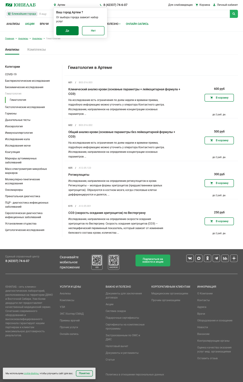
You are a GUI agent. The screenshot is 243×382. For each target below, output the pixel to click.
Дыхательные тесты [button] (17, 120)
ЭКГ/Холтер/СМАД (72, 313)
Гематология (18, 99)
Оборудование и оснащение (214, 320)
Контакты (203, 300)
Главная (9, 38)
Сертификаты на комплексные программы (125, 326)
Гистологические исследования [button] (25, 107)
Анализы (13, 23)
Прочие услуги (69, 327)
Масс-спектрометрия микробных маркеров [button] (26, 171)
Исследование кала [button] (17, 139)
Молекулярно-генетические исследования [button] (22, 181)
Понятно (84, 373)
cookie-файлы (31, 373)
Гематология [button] (13, 93)
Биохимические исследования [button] (24, 87)
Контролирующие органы (213, 340)
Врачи (44, 23)
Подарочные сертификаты (122, 317)
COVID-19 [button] (11, 74)
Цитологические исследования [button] (24, 230)
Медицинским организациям (169, 293)
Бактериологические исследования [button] (27, 80)
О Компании (205, 293)
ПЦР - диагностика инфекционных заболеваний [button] (26, 204)
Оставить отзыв (207, 358)
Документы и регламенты (122, 352)
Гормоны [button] (11, 113)
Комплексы (36, 49)
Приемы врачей (70, 320)
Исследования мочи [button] (18, 145)
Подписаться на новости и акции (152, 260)
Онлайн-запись (137, 23)
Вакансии (203, 334)
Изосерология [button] (14, 126)
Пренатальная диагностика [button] (22, 196)
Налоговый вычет (117, 346)
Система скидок (116, 311)
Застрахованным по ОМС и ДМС (123, 337)
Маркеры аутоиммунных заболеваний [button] (21, 160)
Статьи (110, 359)
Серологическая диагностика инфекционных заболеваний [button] (24, 215)
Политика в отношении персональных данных (135, 374)
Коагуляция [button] (12, 152)
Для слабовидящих (180, 4)
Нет (93, 30)
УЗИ (62, 307)
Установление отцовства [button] (20, 223)
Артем (61, 4)
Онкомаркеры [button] (14, 189)
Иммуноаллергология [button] (19, 132)
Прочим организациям (165, 300)
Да (67, 30)
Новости (202, 327)
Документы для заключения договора (124, 295)
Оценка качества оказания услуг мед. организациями (214, 349)
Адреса (201, 307)
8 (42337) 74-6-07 (115, 5)
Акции (29, 23)
